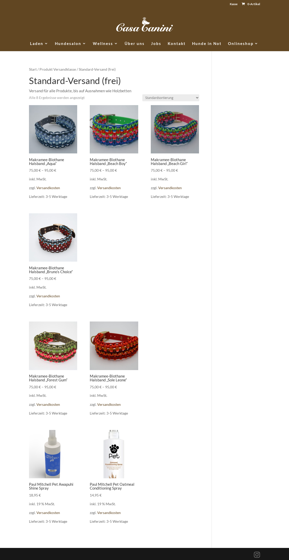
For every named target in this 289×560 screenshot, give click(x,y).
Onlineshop (240, 44)
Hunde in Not (207, 44)
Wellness (103, 44)
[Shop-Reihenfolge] (170, 97)
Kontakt (177, 44)
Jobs (156, 44)
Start (33, 69)
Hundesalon (68, 44)
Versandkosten (48, 188)
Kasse (233, 4)
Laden (36, 44)
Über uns (135, 44)
